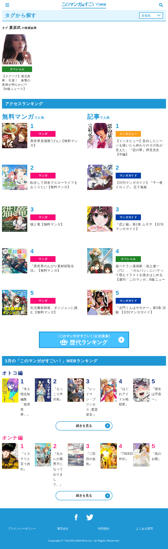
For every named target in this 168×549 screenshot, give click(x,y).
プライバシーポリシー (22, 528)
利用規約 (103, 528)
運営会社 (62, 528)
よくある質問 (144, 528)
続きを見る (84, 425)
